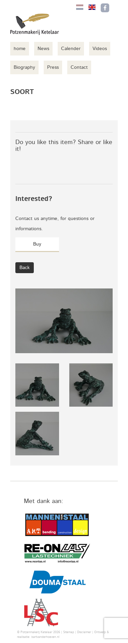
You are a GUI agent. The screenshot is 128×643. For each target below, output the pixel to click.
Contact (79, 67)
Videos (100, 48)
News (43, 48)
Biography (24, 67)
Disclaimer (84, 632)
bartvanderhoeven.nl (45, 637)
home (20, 48)
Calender (71, 48)
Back (24, 267)
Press (53, 67)
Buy (37, 244)
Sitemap (68, 632)
